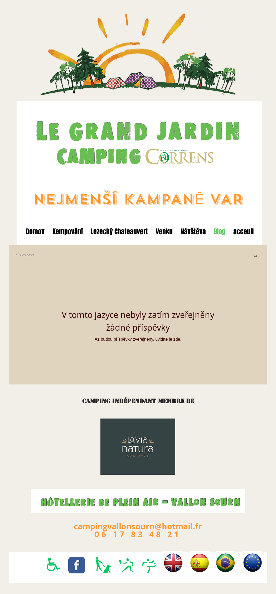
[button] (255, 256)
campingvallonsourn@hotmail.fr (138, 526)
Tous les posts (24, 255)
